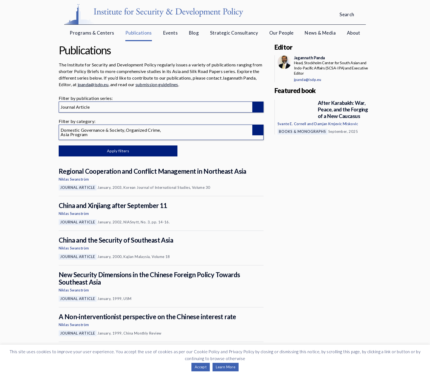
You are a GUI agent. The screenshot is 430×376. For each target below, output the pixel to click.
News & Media (320, 33)
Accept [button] (200, 367)
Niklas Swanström (74, 179)
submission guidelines (156, 84)
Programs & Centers (92, 33)
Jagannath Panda (309, 57)
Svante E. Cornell (292, 124)
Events (170, 33)
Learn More (225, 367)
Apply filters (116, 150)
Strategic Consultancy (234, 33)
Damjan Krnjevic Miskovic (336, 124)
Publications (138, 33)
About (353, 33)
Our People (281, 33)
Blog (194, 33)
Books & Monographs (302, 131)
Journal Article (77, 187)
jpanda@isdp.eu (93, 84)
